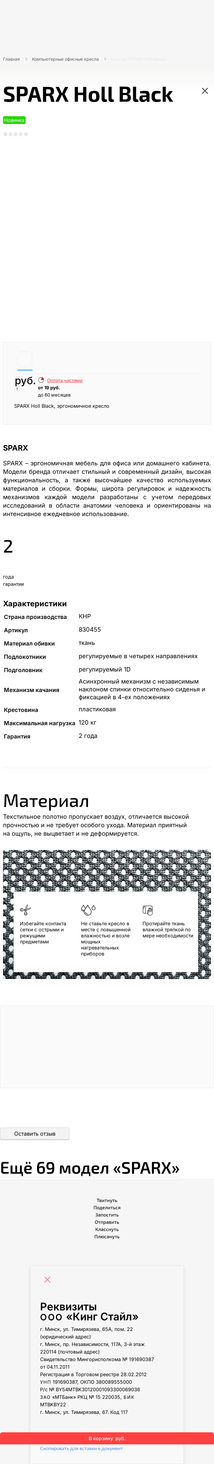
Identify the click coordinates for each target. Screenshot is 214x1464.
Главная (11, 59)
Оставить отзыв (34, 1134)
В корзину (107, 1438)
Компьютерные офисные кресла (65, 59)
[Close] (49, 1280)
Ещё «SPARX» (99, 1166)
